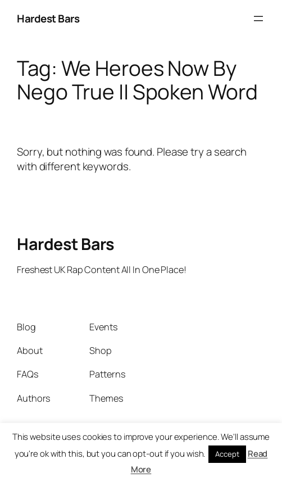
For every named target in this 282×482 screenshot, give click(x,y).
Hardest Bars (48, 18)
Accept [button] (227, 454)
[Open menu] (258, 18)
